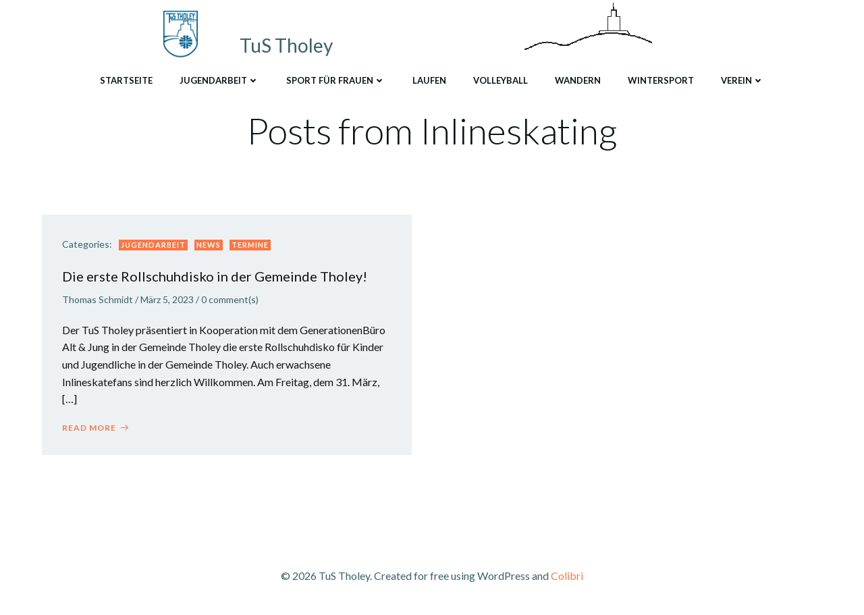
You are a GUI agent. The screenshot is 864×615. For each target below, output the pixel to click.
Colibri (567, 575)
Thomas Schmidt (97, 299)
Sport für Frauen (335, 80)
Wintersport (661, 80)
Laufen (429, 80)
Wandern (578, 80)
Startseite (126, 80)
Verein (742, 80)
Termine (250, 244)
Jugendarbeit (219, 80)
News (208, 244)
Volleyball (500, 80)
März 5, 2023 (167, 299)
